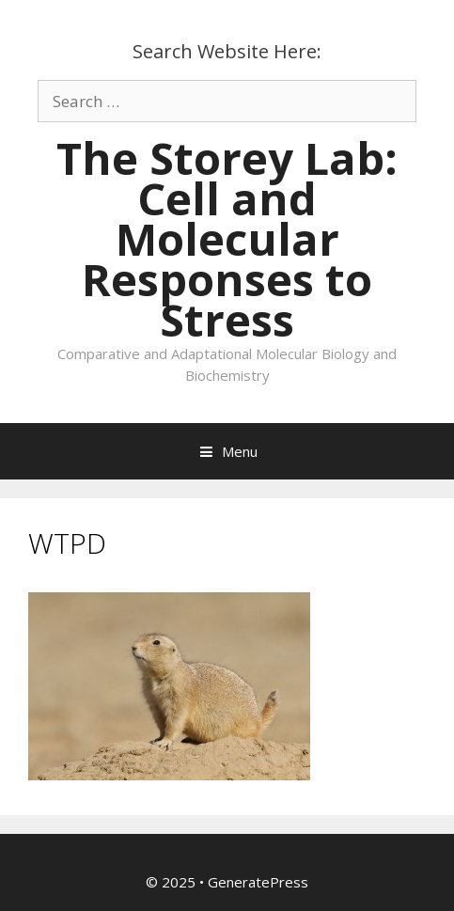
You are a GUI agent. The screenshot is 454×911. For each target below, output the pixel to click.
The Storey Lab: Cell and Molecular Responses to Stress (227, 239)
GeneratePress (258, 881)
